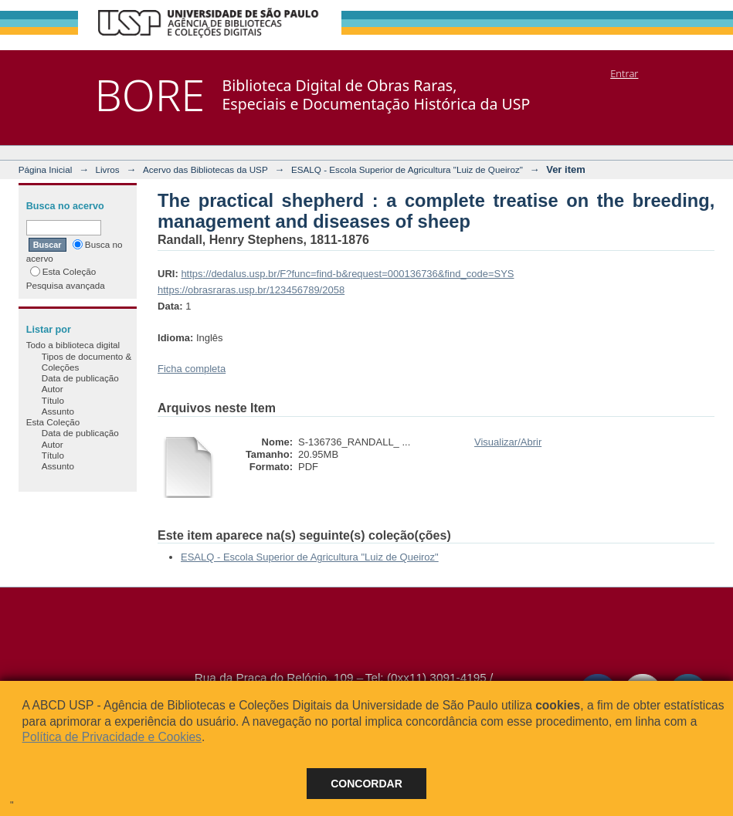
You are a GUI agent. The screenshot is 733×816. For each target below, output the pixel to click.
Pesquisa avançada (65, 285)
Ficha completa (192, 368)
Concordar (366, 783)
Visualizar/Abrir (507, 442)
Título (53, 400)
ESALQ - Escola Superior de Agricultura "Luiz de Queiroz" (407, 169)
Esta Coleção (63, 271)
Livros (108, 169)
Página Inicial (46, 169)
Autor (52, 389)
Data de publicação (80, 378)
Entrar (624, 73)
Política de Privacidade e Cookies (112, 736)
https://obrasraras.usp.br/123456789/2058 (251, 290)
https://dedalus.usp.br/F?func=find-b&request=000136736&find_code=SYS (347, 273)
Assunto (58, 411)
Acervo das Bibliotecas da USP (205, 169)
